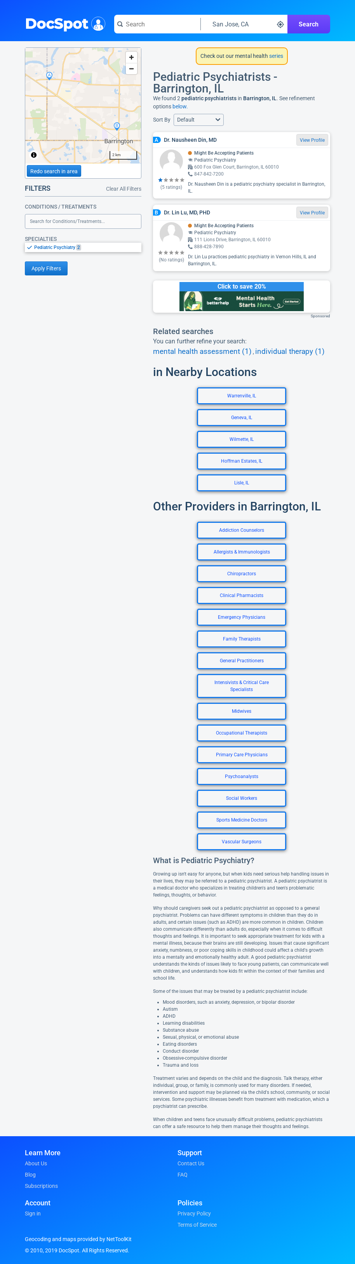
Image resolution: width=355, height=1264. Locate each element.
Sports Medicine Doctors (241, 820)
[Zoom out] (131, 68)
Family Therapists (242, 639)
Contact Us (191, 1163)
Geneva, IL (241, 417)
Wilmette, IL (242, 439)
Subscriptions (41, 1186)
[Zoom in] (131, 57)
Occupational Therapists (241, 733)
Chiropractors (241, 573)
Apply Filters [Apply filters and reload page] (46, 268)
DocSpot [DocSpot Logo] (63, 23)
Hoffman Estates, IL (241, 461)
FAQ (183, 1175)
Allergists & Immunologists (242, 552)
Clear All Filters (123, 189)
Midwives (241, 711)
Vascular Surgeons (241, 841)
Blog (30, 1175)
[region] (83, 106)
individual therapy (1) (290, 351)
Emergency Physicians (241, 617)
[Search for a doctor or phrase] (157, 24)
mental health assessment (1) (202, 351)
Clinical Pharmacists (241, 595)
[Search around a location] (244, 24)
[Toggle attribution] (33, 155)
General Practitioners (242, 660)
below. (180, 106)
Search (308, 24)
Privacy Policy (194, 1213)
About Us (36, 1163)
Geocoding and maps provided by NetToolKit (78, 1239)
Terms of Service (197, 1225)
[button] (199, 120)
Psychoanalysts (241, 776)
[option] (87, 247)
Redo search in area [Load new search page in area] (54, 171)
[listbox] (83, 247)
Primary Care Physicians (242, 754)
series (275, 56)
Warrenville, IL (241, 396)
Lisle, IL (241, 483)
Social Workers (241, 798)
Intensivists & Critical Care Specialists (241, 686)
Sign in (33, 1213)
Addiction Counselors (241, 530)
